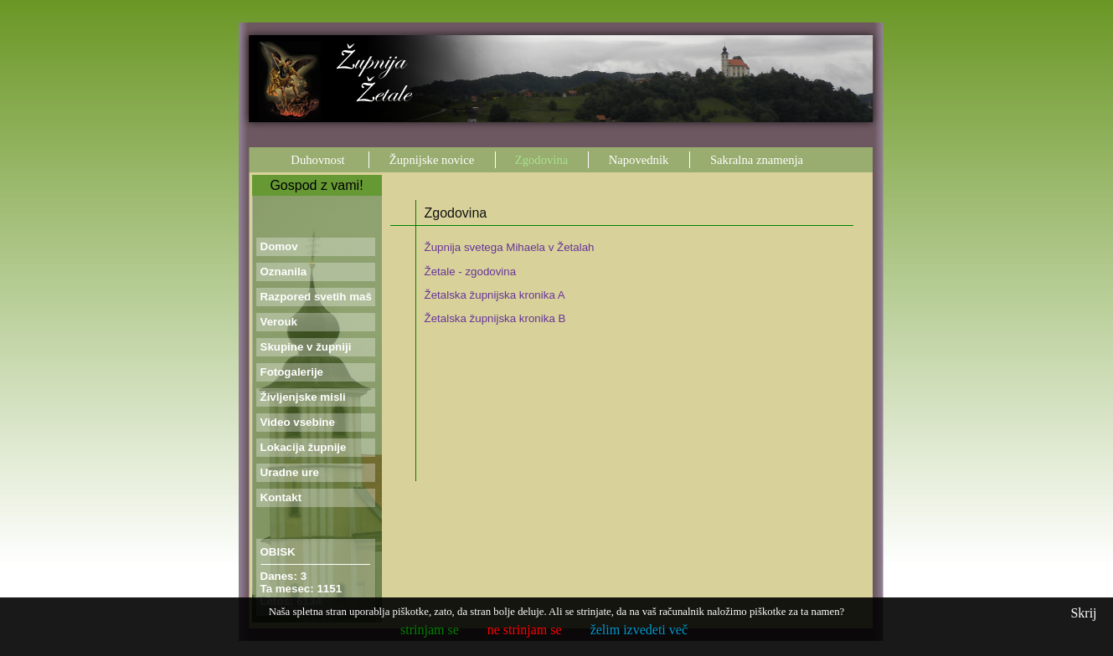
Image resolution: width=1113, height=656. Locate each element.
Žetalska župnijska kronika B (495, 318)
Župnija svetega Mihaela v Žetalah (510, 247)
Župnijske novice (431, 160)
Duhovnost (317, 160)
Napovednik (639, 160)
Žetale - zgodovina (471, 271)
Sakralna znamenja (756, 160)
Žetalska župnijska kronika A (495, 295)
